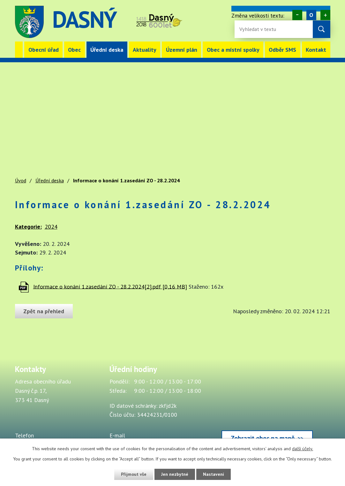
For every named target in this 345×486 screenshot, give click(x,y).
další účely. (302, 449)
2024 (51, 226)
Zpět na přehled (44, 311)
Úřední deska (106, 49)
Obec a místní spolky (233, 49)
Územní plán (181, 49)
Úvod (19, 50)
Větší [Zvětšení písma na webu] (325, 15)
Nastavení (214, 474)
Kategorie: (28, 226)
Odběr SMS (282, 49)
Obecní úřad (43, 49)
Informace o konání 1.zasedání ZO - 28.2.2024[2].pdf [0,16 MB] (110, 286)
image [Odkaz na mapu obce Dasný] (208, 22)
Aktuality (144, 49)
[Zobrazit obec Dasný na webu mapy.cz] (267, 406)
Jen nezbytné (175, 474)
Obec (74, 49)
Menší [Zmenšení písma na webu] (297, 15)
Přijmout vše (133, 474)
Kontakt (316, 49)
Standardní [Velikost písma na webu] (311, 15)
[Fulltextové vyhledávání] (260, 29)
